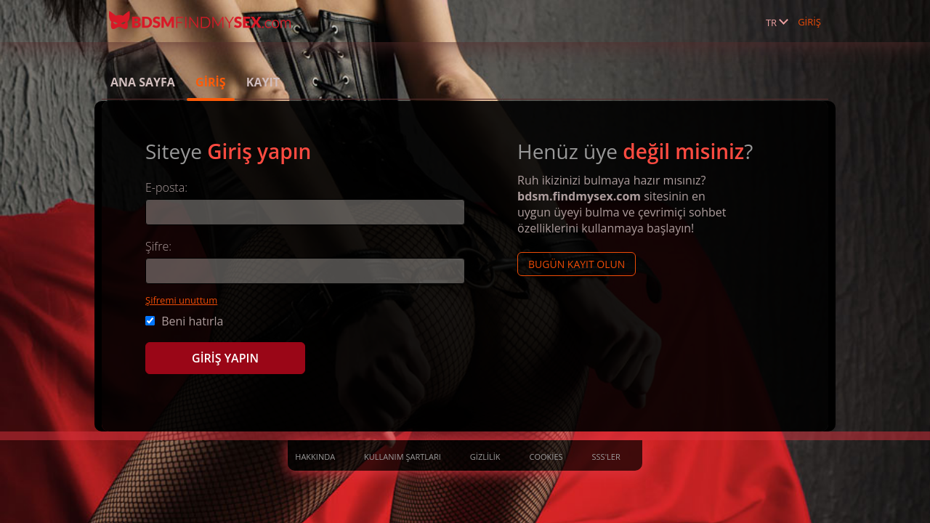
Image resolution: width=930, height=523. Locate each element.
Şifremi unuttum (181, 300)
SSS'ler (606, 456)
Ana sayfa (142, 82)
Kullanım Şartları (402, 456)
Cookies (546, 456)
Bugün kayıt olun (576, 264)
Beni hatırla (184, 321)
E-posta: (166, 187)
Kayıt (263, 82)
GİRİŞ (809, 21)
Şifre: (158, 246)
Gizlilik (485, 456)
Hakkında (315, 456)
